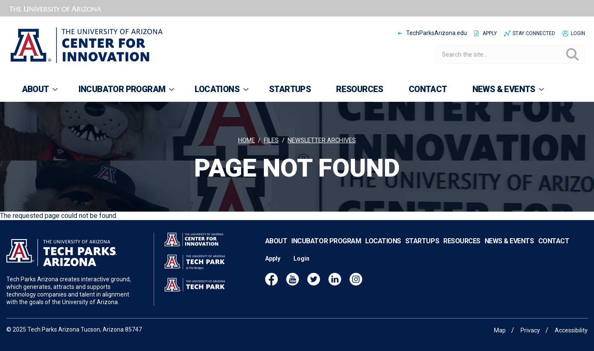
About (276, 241)
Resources (461, 241)
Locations (383, 241)
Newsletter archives (322, 140)
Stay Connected (534, 33)
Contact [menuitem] (428, 89)
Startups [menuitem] (290, 89)
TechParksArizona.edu (436, 33)
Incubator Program (326, 241)
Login (578, 33)
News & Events (509, 241)
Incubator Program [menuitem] (121, 93)
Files (271, 140)
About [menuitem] (34, 93)
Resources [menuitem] (359, 89)
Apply (490, 33)
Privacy (530, 330)
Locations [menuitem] (216, 93)
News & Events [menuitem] (503, 93)
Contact (554, 241)
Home (246, 140)
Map (500, 330)
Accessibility (571, 330)
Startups (422, 241)
